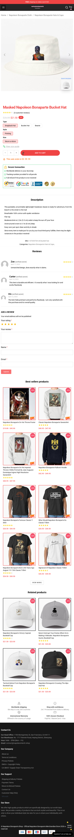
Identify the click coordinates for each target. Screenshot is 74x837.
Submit (6, 372)
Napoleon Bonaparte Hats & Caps (49, 15)
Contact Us (6, 789)
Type (5, 122)
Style (5, 130)
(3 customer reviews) (22, 113)
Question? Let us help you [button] (62, 834)
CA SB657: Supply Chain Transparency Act (18, 768)
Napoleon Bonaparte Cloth (20, 15)
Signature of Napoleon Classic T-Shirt (53, 568)
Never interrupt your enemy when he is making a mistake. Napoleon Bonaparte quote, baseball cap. (54, 635)
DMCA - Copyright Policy (11, 764)
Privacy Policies (7, 761)
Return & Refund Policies (11, 786)
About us (5, 754)
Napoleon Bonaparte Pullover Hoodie (53, 467)
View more (37, 582)
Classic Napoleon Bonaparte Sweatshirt (54, 422)
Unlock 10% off (69, 826)
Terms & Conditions (9, 757)
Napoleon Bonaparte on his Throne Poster (19, 422)
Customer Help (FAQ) (10, 793)
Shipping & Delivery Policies (12, 779)
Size (4, 137)
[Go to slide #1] (31, 97)
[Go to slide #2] (43, 97)
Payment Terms (8, 783)
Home (3, 15)
